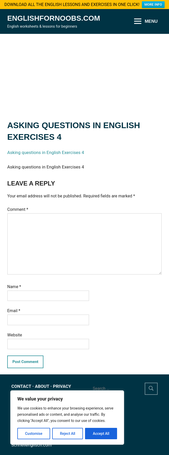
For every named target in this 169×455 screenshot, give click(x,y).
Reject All (67, 433)
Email (13, 308)
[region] (67, 417)
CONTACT (21, 384)
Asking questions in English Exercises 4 (45, 150)
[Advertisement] (84, 70)
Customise (33, 433)
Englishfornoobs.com (53, 16)
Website (14, 332)
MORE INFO (153, 4)
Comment (17, 207)
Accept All (101, 433)
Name (14, 284)
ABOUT (42, 384)
